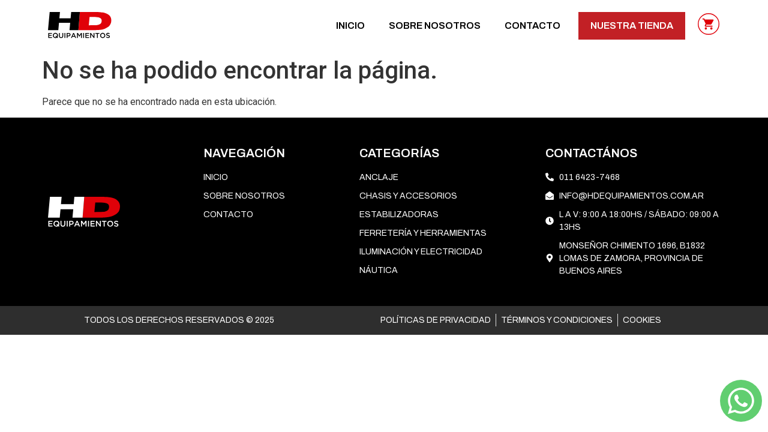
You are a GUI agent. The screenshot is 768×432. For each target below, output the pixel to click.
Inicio (350, 25)
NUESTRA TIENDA (631, 25)
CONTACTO (532, 25)
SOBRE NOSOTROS (435, 25)
